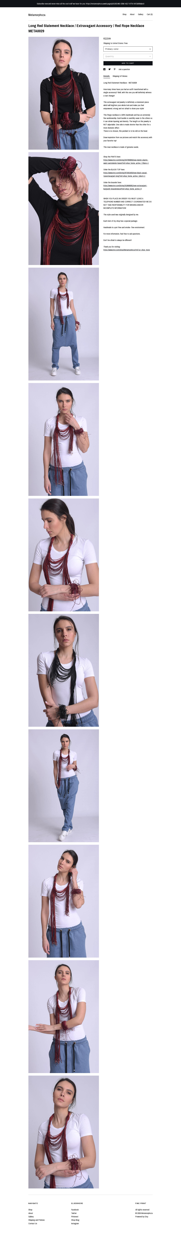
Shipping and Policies (36, 1220)
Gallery (140, 14)
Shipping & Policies (120, 76)
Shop (124, 14)
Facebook (75, 1209)
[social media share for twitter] (109, 69)
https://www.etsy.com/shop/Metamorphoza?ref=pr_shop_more (126, 249)
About (132, 14)
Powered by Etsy (141, 1216)
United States (118, 43)
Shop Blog (75, 1220)
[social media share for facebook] (104, 69)
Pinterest (74, 1216)
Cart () (150, 14)
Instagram (75, 1223)
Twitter (74, 1213)
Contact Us (32, 1223)
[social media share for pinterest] (115, 69)
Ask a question (124, 69)
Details (106, 76)
